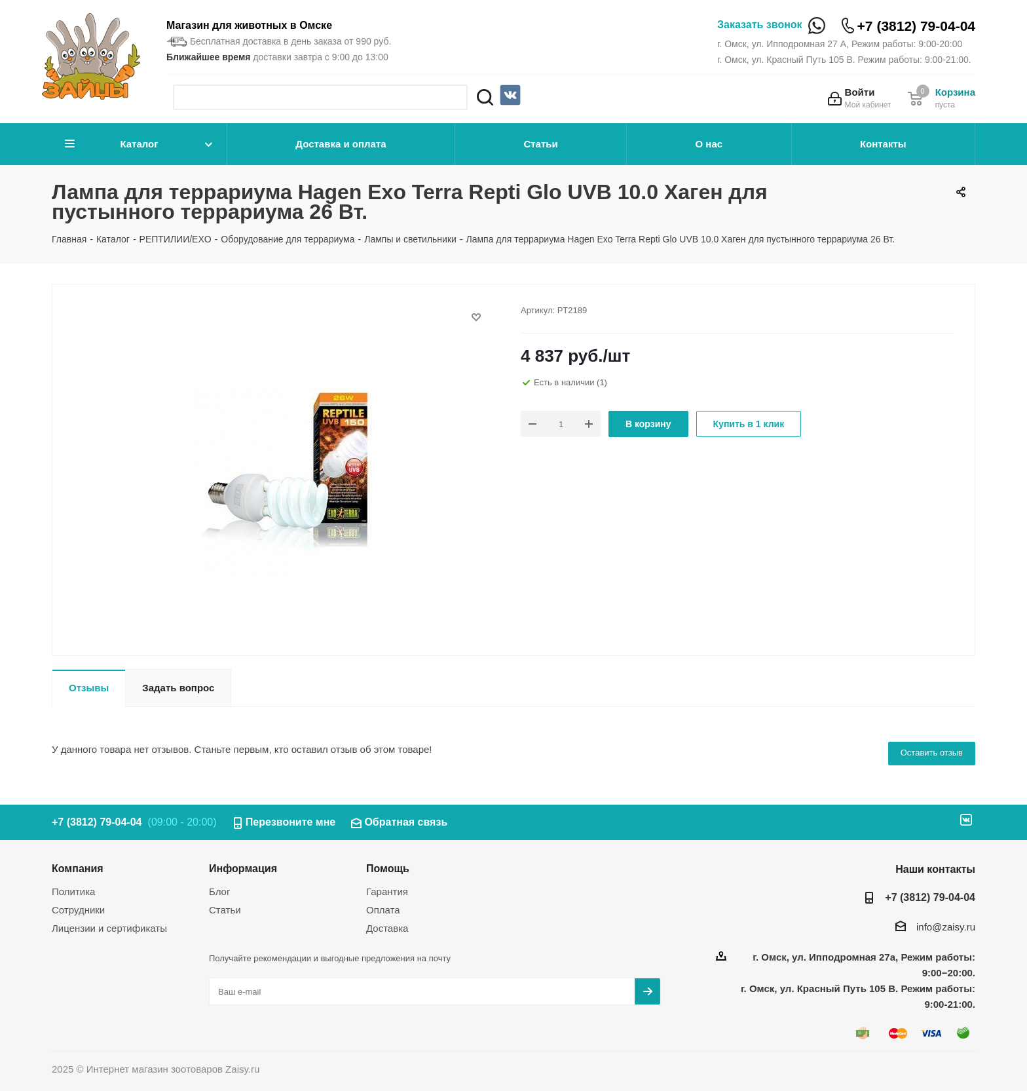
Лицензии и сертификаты (109, 928)
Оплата (383, 909)
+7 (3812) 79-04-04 (916, 25)
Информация (243, 868)
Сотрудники (78, 909)
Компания (77, 868)
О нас (709, 143)
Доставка (387, 928)
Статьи (540, 143)
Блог (219, 891)
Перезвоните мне (291, 822)
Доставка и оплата (340, 143)
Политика (73, 891)
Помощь (387, 868)
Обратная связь (405, 822)
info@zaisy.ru (945, 926)
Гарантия (387, 891)
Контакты (883, 143)
